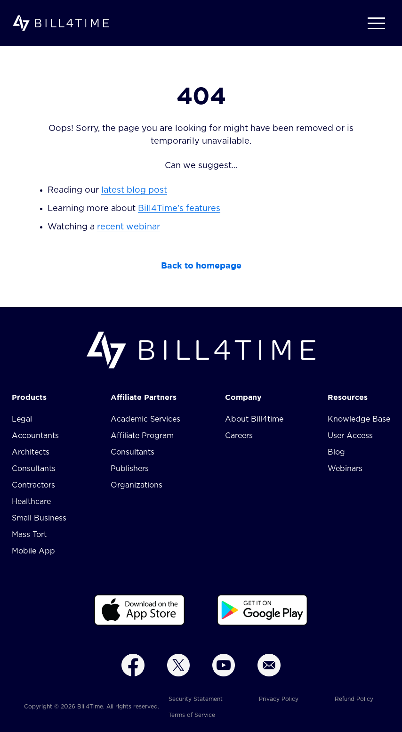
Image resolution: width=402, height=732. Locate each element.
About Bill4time (254, 419)
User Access (350, 435)
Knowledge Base (359, 419)
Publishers (130, 468)
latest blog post (134, 190)
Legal (22, 419)
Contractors (33, 485)
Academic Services (145, 419)
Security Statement (196, 699)
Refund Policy (354, 699)
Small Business (39, 518)
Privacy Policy (278, 699)
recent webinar (128, 227)
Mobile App (33, 551)
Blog (336, 452)
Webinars (345, 468)
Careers (239, 435)
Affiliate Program (142, 435)
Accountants (35, 435)
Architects (30, 452)
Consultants (34, 468)
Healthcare (31, 501)
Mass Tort (29, 534)
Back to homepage (201, 265)
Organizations (136, 485)
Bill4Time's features (179, 208)
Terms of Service (192, 715)
